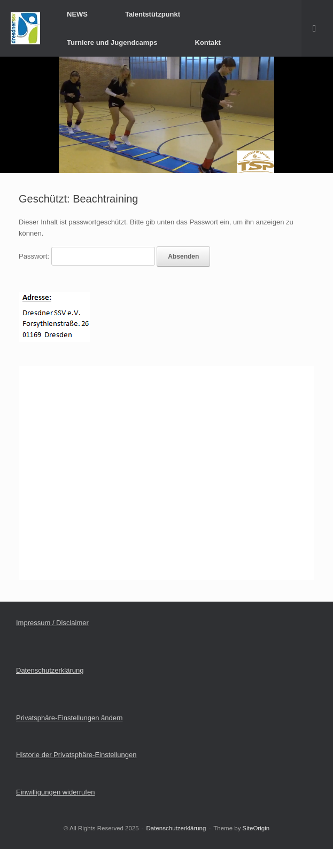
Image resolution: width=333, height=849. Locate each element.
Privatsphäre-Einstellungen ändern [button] (69, 718)
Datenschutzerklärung (49, 670)
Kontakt (208, 42)
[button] (317, 28)
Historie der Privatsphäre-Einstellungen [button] (76, 755)
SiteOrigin (256, 828)
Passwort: (87, 256)
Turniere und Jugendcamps (112, 42)
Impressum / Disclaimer (52, 623)
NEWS (77, 14)
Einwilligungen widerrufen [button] (55, 792)
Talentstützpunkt (152, 14)
